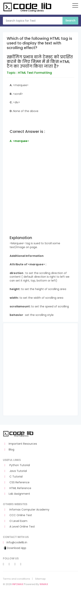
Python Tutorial (16, 465)
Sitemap (40, 579)
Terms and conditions (16, 579)
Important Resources (20, 444)
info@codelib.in (15, 542)
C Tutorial (13, 476)
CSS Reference (16, 482)
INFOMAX (17, 584)
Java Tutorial (15, 471)
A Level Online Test (19, 526)
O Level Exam (15, 521)
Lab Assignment (16, 494)
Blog (8, 449)
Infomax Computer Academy (26, 509)
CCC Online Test (17, 515)
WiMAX (44, 584)
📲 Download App (14, 548)
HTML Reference (17, 488)
